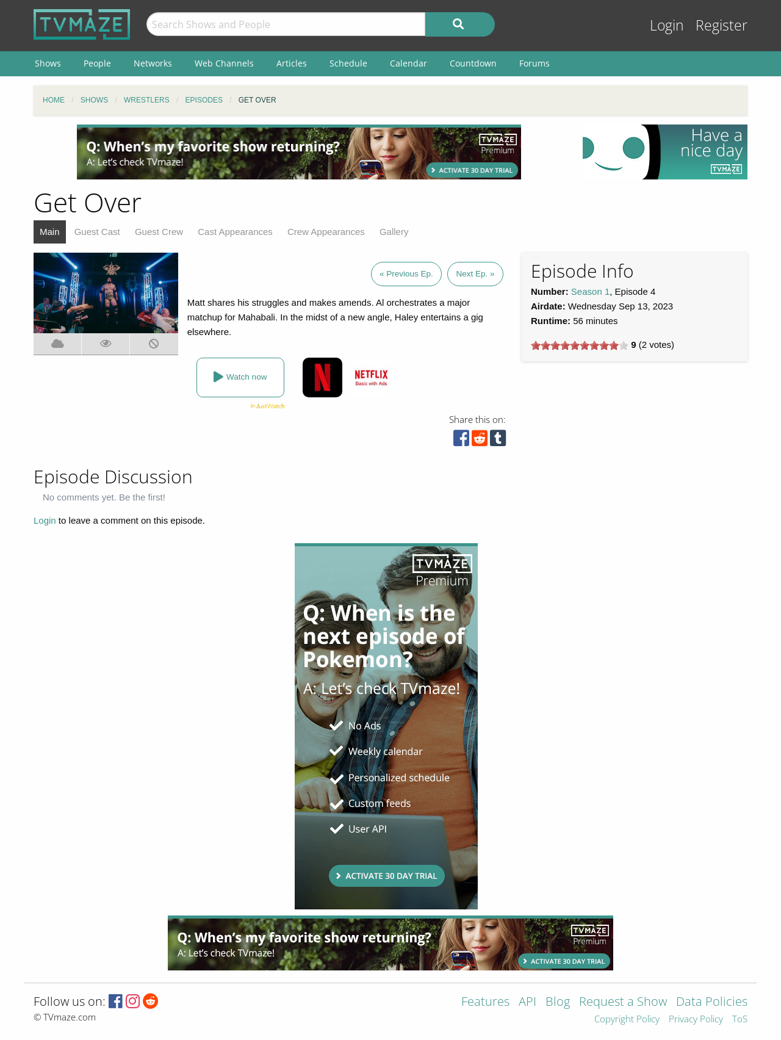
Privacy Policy (696, 1019)
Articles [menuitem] (291, 63)
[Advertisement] (299, 152)
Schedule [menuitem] (348, 63)
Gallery (394, 231)
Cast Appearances (235, 231)
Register (721, 25)
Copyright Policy (627, 1019)
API (527, 1002)
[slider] (579, 345)
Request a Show (623, 1002)
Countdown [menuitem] (473, 63)
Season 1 (590, 291)
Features (485, 1002)
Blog (557, 1002)
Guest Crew (159, 231)
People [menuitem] (97, 63)
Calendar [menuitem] (408, 63)
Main (50, 231)
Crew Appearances (326, 231)
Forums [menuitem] (534, 63)
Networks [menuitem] (153, 63)
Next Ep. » (475, 273)
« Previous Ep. (406, 273)
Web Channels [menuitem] (224, 63)
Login (667, 25)
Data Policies (711, 1002)
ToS (739, 1019)
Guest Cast (97, 231)
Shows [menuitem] (48, 63)
